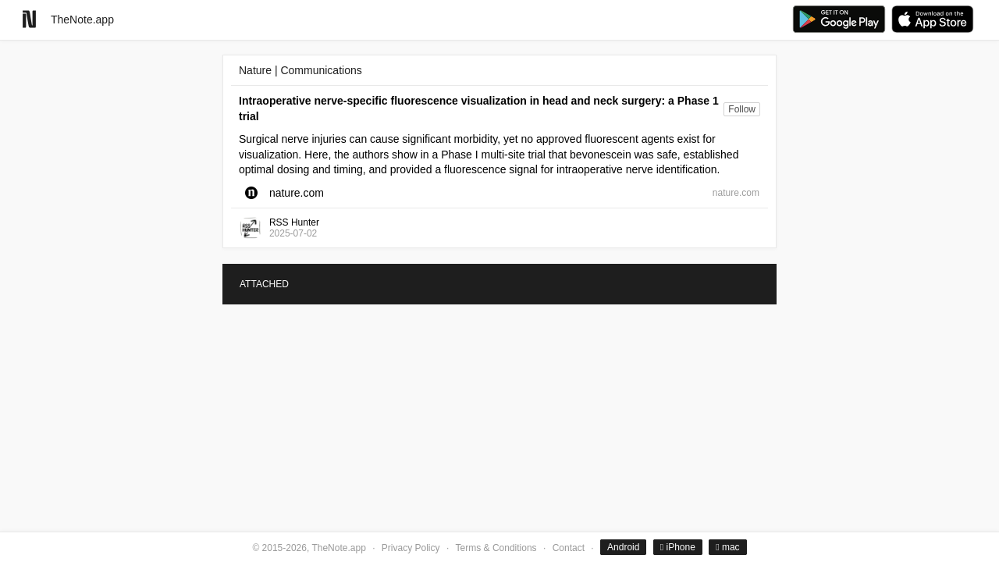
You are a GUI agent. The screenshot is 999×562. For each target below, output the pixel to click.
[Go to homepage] (29, 19)
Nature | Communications (300, 70)
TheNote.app (82, 19)
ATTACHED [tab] (264, 284)
